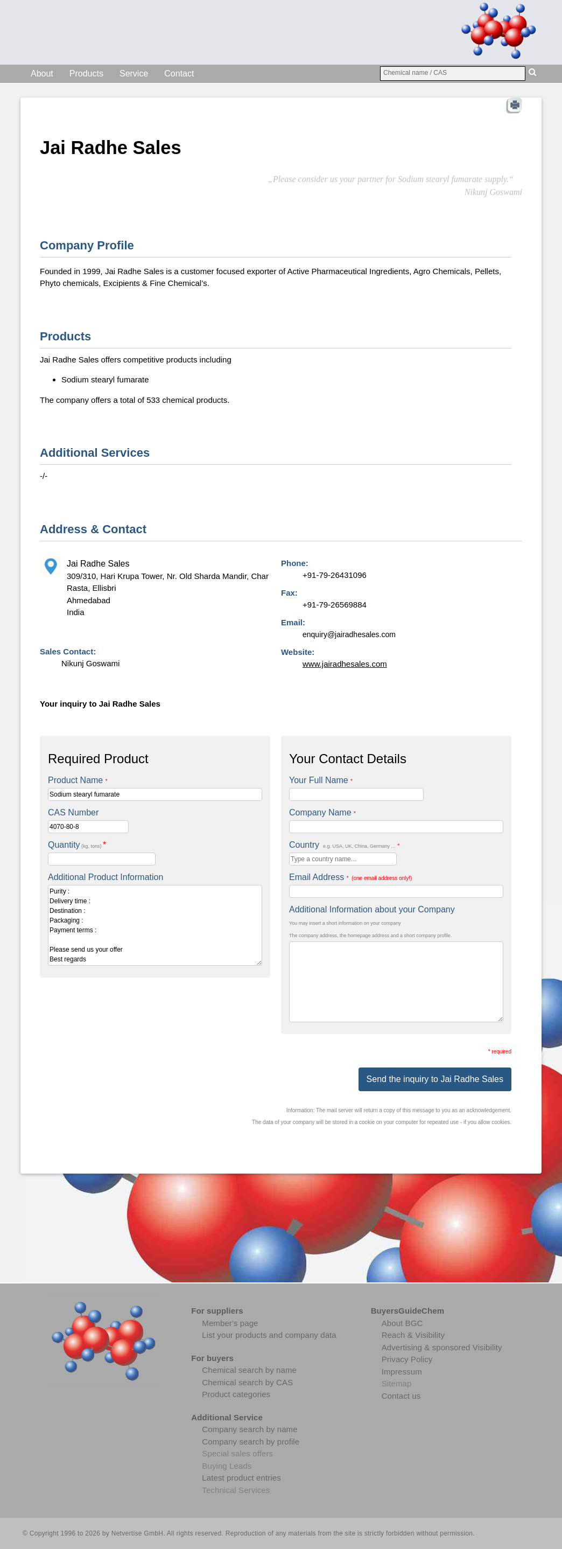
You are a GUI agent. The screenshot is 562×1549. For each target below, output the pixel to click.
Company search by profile (250, 1441)
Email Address (350, 877)
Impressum (402, 1371)
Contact (179, 73)
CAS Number (73, 812)
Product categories (236, 1394)
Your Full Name (321, 780)
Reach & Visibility (413, 1334)
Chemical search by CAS (247, 1382)
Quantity (77, 844)
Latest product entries (241, 1477)
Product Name (78, 780)
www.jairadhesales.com (345, 663)
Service (134, 73)
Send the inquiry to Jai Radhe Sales (435, 1079)
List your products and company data (269, 1334)
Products (86, 73)
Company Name (322, 812)
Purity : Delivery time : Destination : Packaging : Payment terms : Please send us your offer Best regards (155, 925)
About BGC (402, 1323)
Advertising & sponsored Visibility (442, 1347)
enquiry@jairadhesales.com (349, 634)
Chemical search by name (249, 1369)
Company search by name (249, 1429)
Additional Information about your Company (372, 909)
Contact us (401, 1395)
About (42, 73)
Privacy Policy (407, 1359)
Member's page (230, 1323)
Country (344, 844)
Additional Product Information (105, 877)
